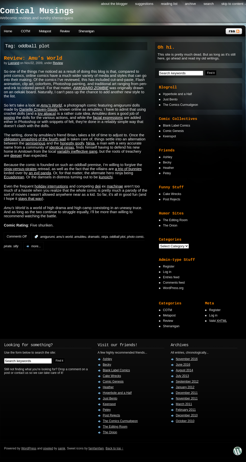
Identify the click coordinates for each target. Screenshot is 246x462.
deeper (16, 155)
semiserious (35, 143)
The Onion (170, 225)
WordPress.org (173, 288)
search (208, 4)
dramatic (94, 237)
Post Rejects (171, 199)
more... (36, 246)
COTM (25, 31)
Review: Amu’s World (33, 58)
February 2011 (186, 410)
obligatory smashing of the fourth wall (35, 139)
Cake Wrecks (172, 194)
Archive (190, 4)
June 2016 (183, 364)
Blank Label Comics (176, 125)
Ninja (90, 143)
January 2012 (185, 387)
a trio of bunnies (128, 169)
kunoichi (106, 177)
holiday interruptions (51, 186)
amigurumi (47, 237)
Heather (168, 168)
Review (65, 31)
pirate (8, 246)
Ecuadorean (14, 177)
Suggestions (144, 4)
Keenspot (169, 136)
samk (61, 448)
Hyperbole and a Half (177, 94)
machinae (115, 186)
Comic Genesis (173, 131)
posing (9, 118)
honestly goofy (72, 143)
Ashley (167, 157)
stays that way (30, 199)
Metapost (45, 31)
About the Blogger (114, 4)
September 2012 (187, 381)
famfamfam (96, 448)
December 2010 (187, 415)
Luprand (13, 63)
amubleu (80, 237)
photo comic (135, 237)
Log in (167, 272)
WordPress (28, 448)
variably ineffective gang (77, 151)
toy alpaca (46, 113)
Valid (218, 321)
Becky (167, 162)
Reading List (169, 4)
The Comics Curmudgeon (180, 105)
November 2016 (187, 359)
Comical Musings (37, 11)
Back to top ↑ (114, 448)
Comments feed (174, 282)
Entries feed (171, 277)
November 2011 (187, 398)
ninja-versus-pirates (20, 169)
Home (8, 31)
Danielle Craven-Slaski (38, 109)
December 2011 (187, 393)
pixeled (48, 448)
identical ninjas (61, 147)
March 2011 (184, 404)
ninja (104, 237)
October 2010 (185, 421)
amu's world (64, 237)
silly (15, 246)
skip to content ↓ (233, 4)
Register (169, 266)
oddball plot (117, 237)
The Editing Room (175, 220)
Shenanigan (86, 31)
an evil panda (40, 173)
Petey (167, 173)
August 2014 (184, 370)
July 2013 (182, 376)
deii (98, 186)
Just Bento (170, 99)
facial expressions (108, 118)
